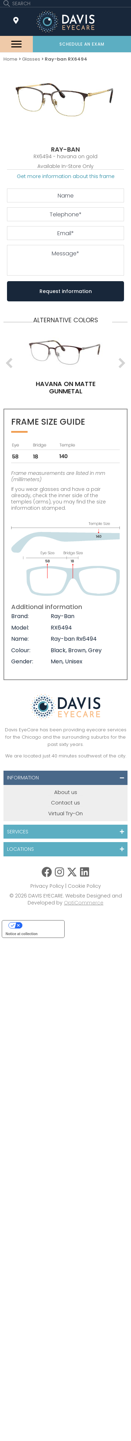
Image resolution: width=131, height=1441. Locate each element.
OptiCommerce (83, 902)
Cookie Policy (84, 886)
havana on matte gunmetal (86, 387)
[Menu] (16, 44)
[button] (82, 44)
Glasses (31, 59)
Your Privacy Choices (40, 925)
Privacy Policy (47, 886)
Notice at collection (22, 934)
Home (10, 59)
